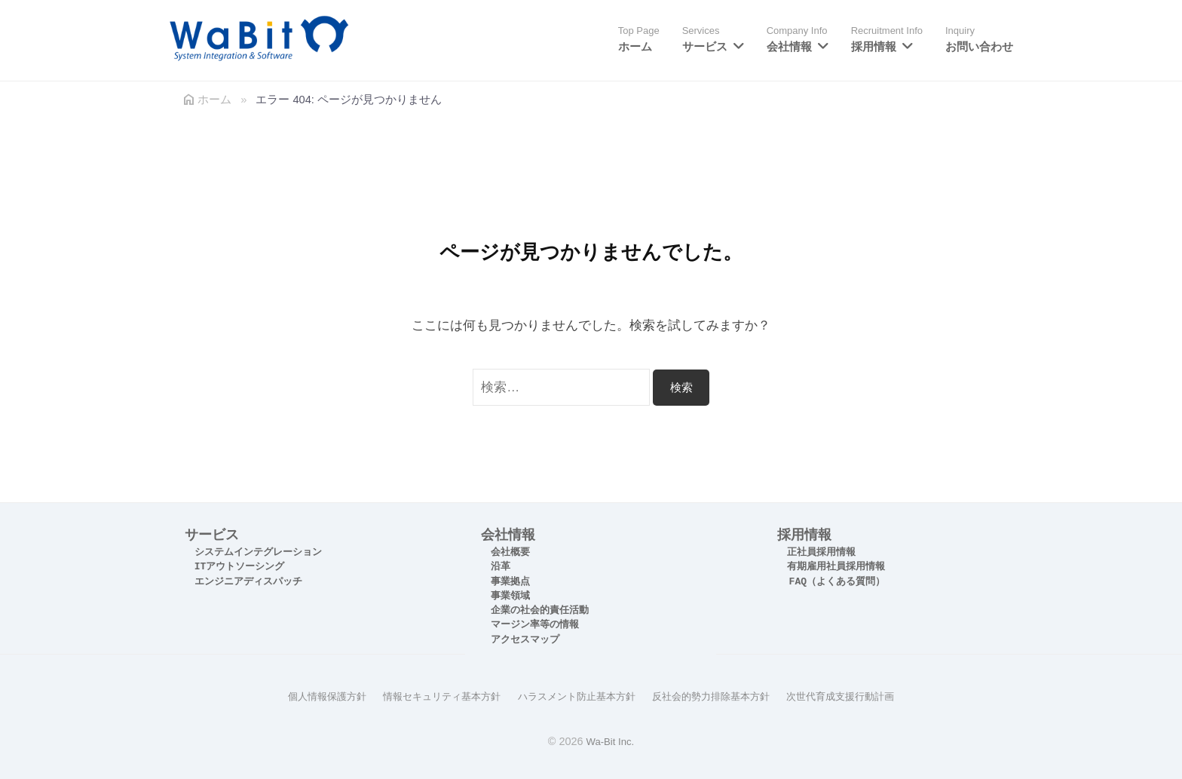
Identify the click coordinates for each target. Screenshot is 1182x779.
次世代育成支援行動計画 (856, 696)
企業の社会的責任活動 (540, 610)
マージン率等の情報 (535, 624)
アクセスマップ (525, 640)
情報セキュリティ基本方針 (432, 696)
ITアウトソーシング (239, 566)
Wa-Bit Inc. (609, 741)
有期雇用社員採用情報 (836, 566)
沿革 (500, 566)
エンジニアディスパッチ (248, 581)
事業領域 (510, 596)
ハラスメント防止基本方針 (575, 696)
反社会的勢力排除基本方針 (718, 696)
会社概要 (510, 552)
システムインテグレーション (258, 552)
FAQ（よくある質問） (837, 581)
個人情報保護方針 (310, 696)
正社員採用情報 (821, 552)
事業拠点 (510, 581)
